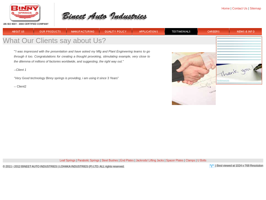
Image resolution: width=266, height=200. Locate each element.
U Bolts (201, 160)
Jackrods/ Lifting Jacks (150, 160)
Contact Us (239, 8)
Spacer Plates (174, 160)
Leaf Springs (67, 160)
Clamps (190, 160)
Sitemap (255, 8)
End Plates (127, 160)
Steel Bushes (110, 160)
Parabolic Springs (88, 160)
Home (226, 8)
